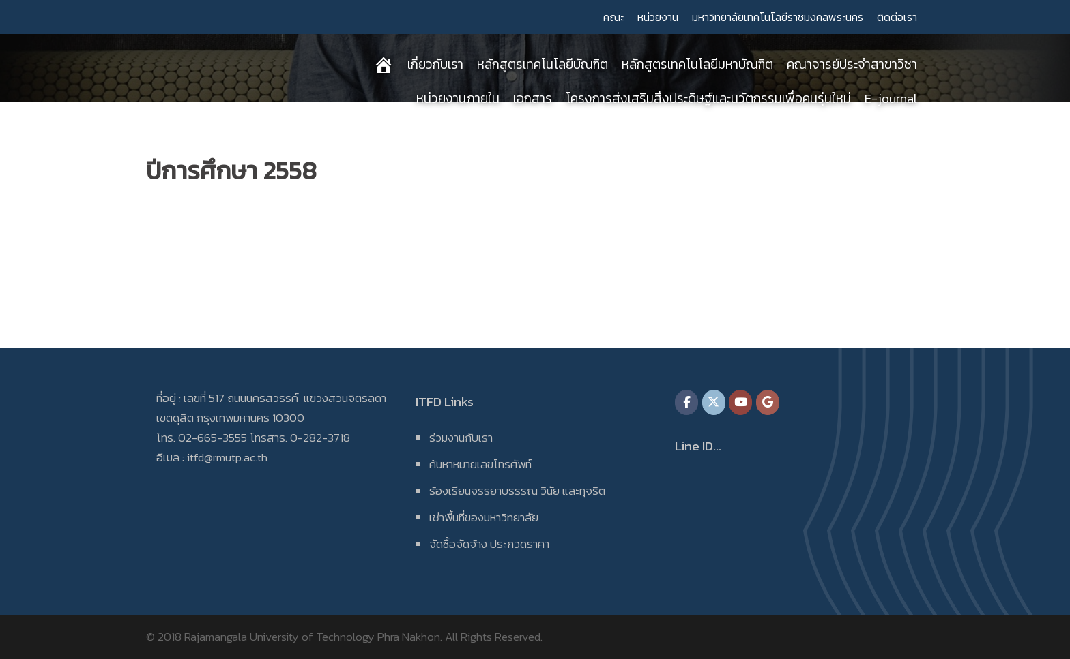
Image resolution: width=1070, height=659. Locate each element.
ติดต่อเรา (897, 17)
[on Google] (767, 402)
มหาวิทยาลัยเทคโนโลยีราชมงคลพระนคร (777, 17)
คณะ (613, 17)
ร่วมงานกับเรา (461, 437)
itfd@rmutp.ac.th (227, 457)
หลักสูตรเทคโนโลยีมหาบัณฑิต (697, 64)
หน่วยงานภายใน (458, 98)
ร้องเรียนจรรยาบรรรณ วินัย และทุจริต (517, 491)
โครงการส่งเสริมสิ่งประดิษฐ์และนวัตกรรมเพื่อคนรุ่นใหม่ (708, 98)
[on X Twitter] (713, 402)
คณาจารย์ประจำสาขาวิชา (852, 64)
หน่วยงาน (657, 17)
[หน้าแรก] (383, 65)
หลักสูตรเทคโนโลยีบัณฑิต (542, 64)
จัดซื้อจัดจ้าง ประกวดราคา (489, 544)
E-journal (891, 98)
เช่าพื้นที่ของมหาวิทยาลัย (483, 517)
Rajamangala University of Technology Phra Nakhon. (313, 636)
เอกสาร (532, 98)
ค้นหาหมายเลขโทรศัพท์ (480, 464)
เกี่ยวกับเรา (435, 64)
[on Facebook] (686, 402)
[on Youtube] (740, 402)
